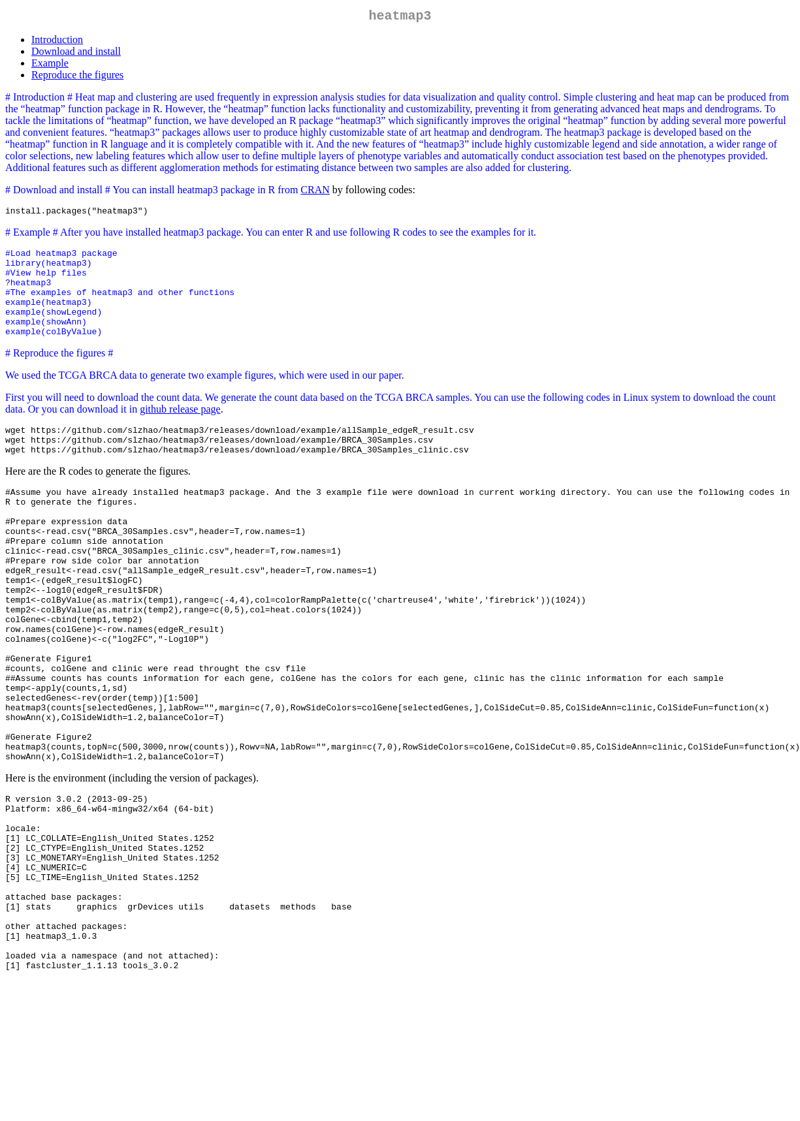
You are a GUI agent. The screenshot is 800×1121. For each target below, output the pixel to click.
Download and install (76, 53)
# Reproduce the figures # (59, 375)
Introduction (57, 42)
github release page (180, 431)
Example (50, 65)
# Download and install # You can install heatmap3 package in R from (152, 192)
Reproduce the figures (77, 77)
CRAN (314, 192)
